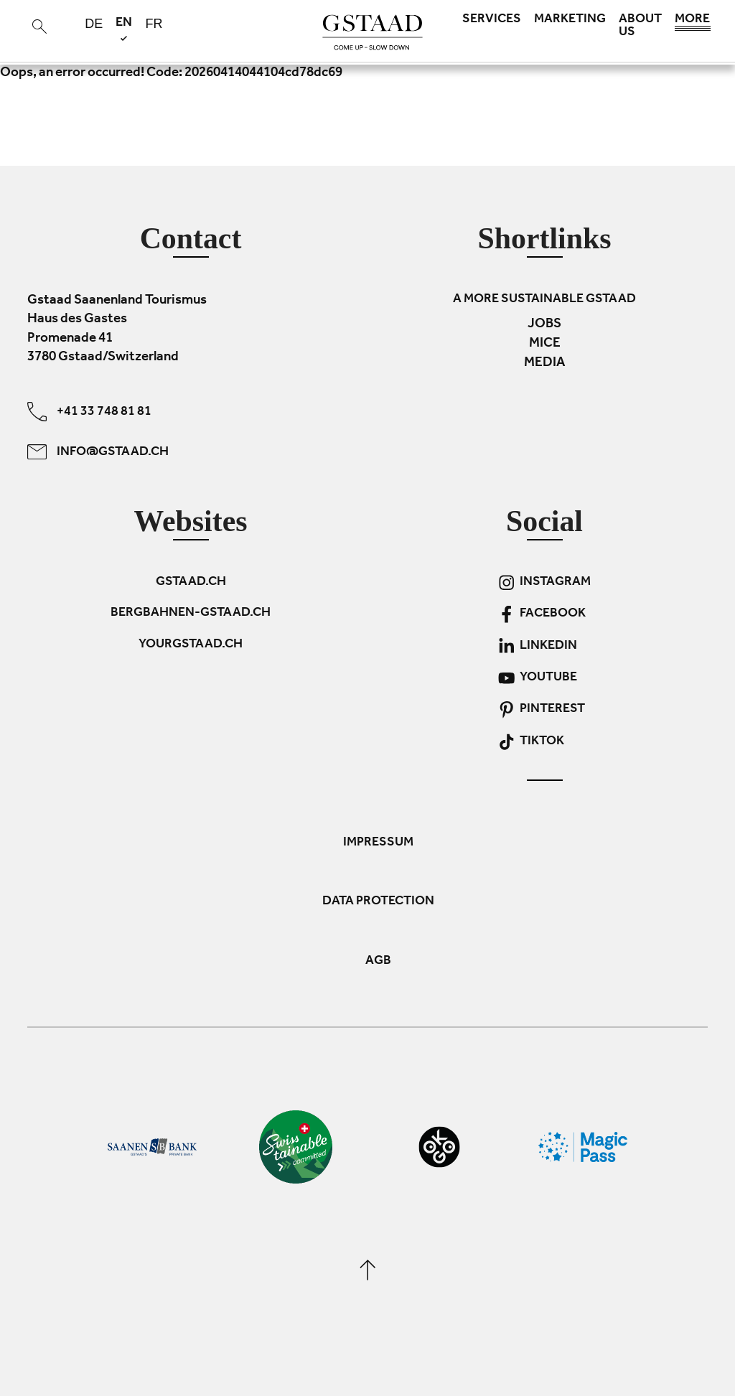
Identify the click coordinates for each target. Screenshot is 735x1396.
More (693, 23)
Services (491, 20)
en (124, 28)
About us (640, 26)
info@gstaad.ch (98, 451)
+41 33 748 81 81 (89, 411)
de (94, 24)
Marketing (570, 20)
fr (153, 24)
